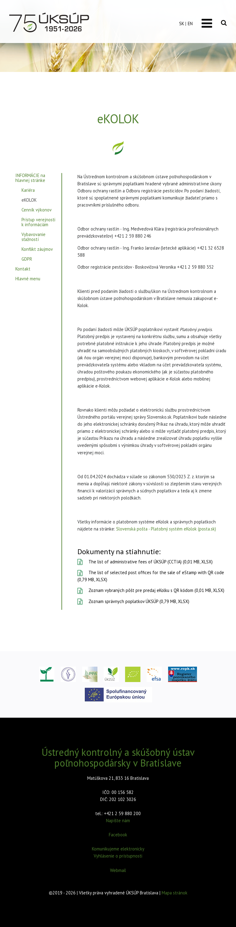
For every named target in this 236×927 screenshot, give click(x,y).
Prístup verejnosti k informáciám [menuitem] (38, 222)
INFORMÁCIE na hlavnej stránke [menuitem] (30, 178)
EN (190, 23)
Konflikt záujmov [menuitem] (37, 249)
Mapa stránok (174, 893)
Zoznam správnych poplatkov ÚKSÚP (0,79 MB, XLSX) (133, 601)
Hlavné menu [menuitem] (27, 279)
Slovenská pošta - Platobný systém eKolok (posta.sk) (166, 529)
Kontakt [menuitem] (22, 269)
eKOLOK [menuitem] (29, 200)
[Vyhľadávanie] (224, 23)
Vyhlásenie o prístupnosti (118, 856)
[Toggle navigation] (207, 23)
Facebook (118, 835)
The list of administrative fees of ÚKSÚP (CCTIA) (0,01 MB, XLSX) (145, 562)
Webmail (118, 870)
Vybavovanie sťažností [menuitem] (33, 237)
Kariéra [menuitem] (28, 190)
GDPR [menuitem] (27, 259)
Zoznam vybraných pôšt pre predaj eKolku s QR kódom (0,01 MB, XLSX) (150, 590)
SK (181, 23)
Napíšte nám (118, 820)
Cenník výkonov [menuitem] (37, 210)
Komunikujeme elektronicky (118, 849)
